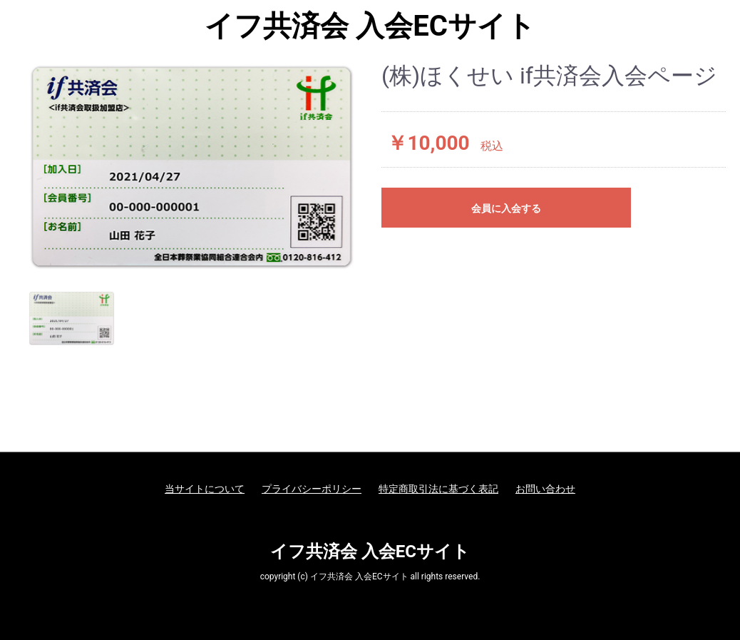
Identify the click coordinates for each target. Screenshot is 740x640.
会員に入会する (506, 208)
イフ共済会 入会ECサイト (370, 26)
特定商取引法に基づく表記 (438, 488)
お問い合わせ (545, 488)
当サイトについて (205, 488)
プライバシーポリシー (311, 488)
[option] (192, 167)
